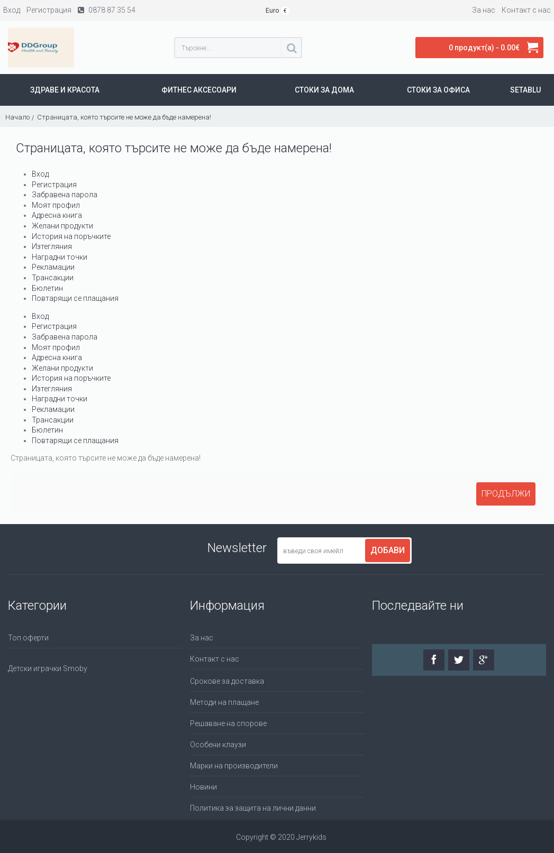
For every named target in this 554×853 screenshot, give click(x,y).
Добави (387, 550)
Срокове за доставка (227, 681)
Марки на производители (234, 766)
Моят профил (56, 205)
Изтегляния (52, 246)
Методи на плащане (224, 702)
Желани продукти (62, 226)
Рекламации (53, 267)
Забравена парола (64, 194)
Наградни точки (59, 257)
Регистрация (54, 184)
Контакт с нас (214, 659)
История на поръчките (71, 236)
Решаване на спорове (228, 723)
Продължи (506, 494)
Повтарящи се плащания (75, 298)
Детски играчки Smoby (47, 668)
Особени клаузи (218, 744)
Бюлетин (47, 288)
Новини (203, 787)
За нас (201, 638)
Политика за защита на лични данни (253, 808)
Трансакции (53, 277)
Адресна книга (57, 215)
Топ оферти (28, 638)
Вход (40, 174)
